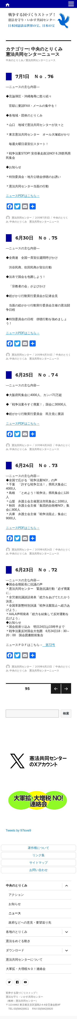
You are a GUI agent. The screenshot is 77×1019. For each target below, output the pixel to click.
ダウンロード (15, 950)
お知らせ (15, 904)
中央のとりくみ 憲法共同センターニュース (34, 221)
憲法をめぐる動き (18, 941)
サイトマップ (38, 862)
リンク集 (38, 855)
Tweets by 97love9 (18, 830)
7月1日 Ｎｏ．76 (34, 76)
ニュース (15, 913)
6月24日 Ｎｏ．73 (36, 465)
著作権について (38, 847)
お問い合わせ (38, 870)
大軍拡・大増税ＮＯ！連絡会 (26, 969)
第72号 (49, 644)
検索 (66, 713)
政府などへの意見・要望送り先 (30, 922)
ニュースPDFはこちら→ (22, 195)
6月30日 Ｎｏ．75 (36, 238)
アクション (16, 895)
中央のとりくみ (16, 885)
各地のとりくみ (16, 932)
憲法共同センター (22, 217)
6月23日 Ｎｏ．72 (36, 570)
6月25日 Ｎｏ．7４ (37, 375)
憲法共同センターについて (24, 959)
